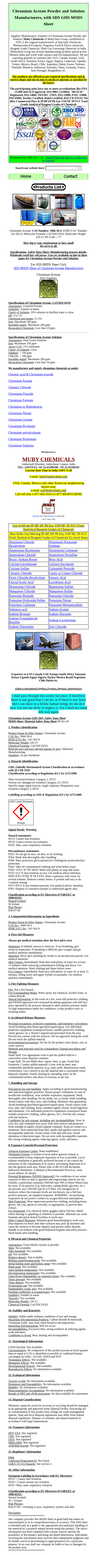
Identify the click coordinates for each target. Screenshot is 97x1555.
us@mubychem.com (53, 490)
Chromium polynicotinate (24, 432)
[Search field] (63, 168)
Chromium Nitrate (19, 413)
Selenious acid (18, 609)
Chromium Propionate (22, 439)
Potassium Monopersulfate (65, 605)
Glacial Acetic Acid (21, 582)
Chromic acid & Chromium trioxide (30, 374)
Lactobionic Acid (60, 582)
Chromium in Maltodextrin (25, 406)
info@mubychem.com (53, 476)
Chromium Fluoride (20, 394)
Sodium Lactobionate (62, 620)
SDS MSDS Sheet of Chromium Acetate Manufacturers (48, 268)
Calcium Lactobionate (23, 564)
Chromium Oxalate (20, 419)
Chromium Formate (20, 400)
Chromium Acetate (20, 381)
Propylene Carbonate (22, 605)
